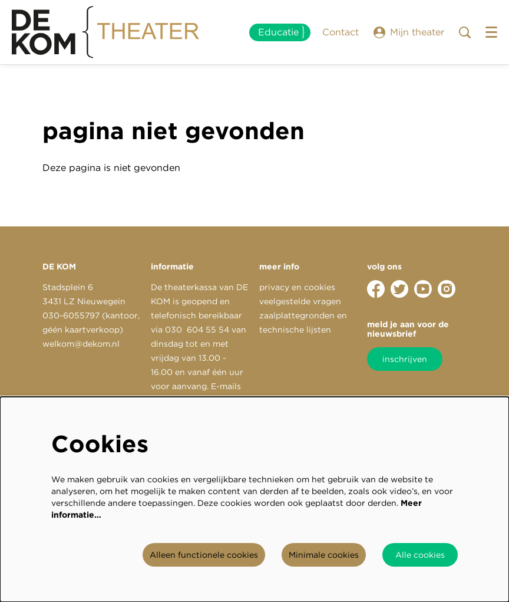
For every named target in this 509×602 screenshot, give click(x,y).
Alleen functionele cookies (204, 555)
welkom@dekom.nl (81, 343)
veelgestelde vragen (300, 301)
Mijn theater (409, 32)
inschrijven (404, 359)
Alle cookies (420, 555)
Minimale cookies (324, 555)
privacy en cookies (297, 287)
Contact (340, 32)
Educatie (278, 32)
